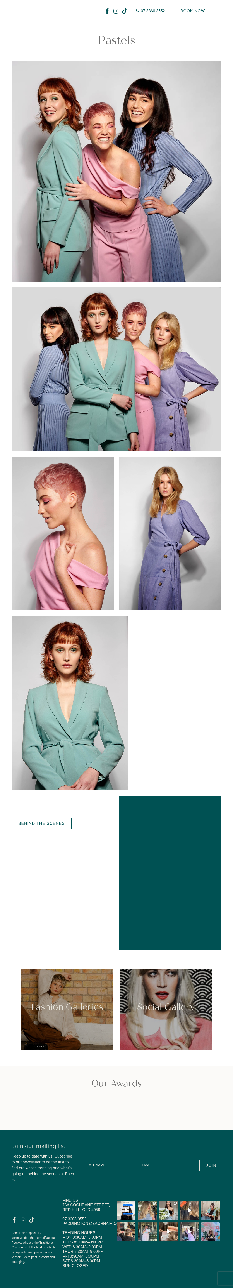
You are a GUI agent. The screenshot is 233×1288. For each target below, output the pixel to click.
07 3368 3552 (74, 1219)
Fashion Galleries (67, 1007)
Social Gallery (166, 1007)
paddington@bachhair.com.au (95, 1223)
